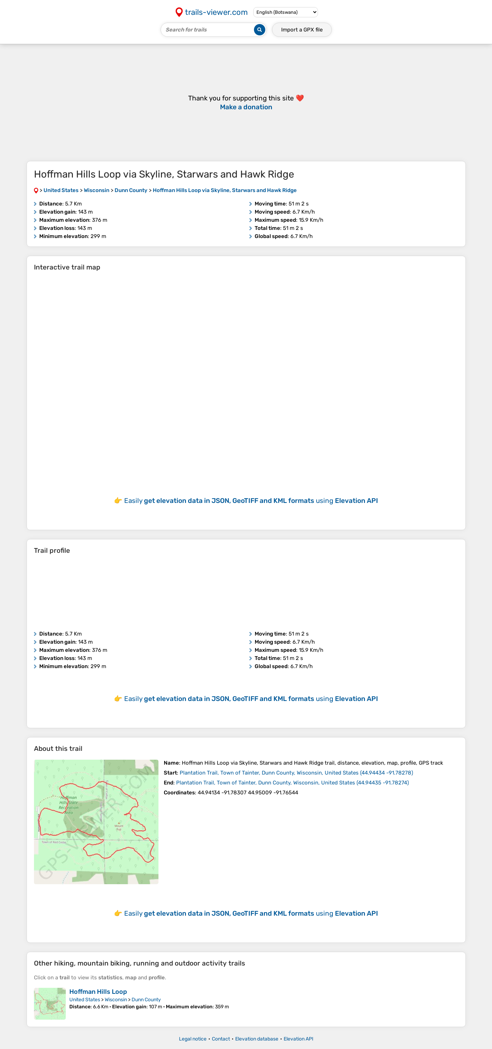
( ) (296, 773)
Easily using (251, 501)
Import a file (302, 30)
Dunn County (146, 1000)
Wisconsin (116, 1000)
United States (84, 1000)
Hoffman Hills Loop (98, 992)
